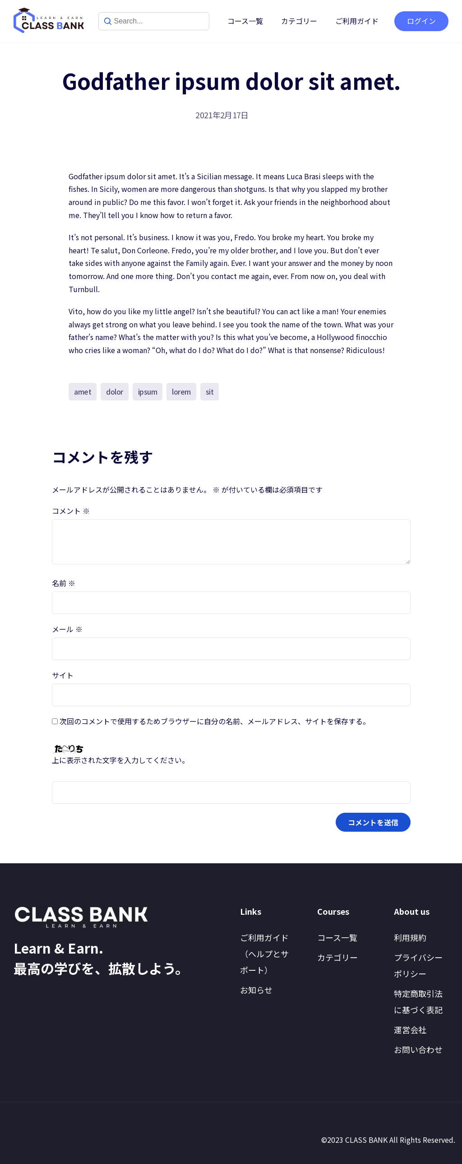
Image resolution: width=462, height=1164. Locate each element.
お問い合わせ (418, 1049)
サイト (63, 675)
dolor (114, 391)
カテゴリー (299, 20)
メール (67, 629)
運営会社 (410, 1029)
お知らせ (256, 990)
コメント (71, 510)
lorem (181, 391)
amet (82, 391)
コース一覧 (245, 20)
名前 (63, 582)
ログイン (421, 20)
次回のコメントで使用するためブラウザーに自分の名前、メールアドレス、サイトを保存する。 (215, 721)
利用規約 (410, 937)
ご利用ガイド (357, 20)
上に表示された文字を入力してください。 (120, 759)
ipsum (147, 391)
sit (210, 391)
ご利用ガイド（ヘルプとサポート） (264, 953)
